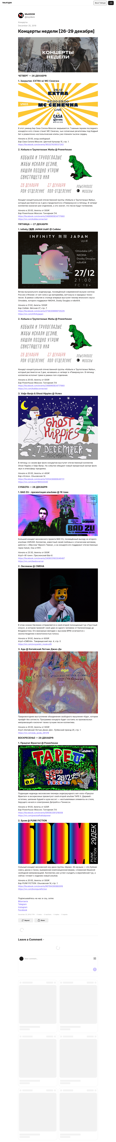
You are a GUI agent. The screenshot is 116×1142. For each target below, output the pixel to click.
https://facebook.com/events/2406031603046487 (41, 558)
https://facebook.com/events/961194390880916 (40, 886)
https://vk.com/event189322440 (33, 482)
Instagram (22, 907)
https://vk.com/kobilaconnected (32, 219)
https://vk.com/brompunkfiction (32, 889)
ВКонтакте (23, 901)
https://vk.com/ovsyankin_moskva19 (35, 644)
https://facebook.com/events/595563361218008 (40, 813)
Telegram (22, 904)
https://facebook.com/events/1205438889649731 (41, 479)
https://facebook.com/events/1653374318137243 (41, 144)
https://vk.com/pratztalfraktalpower (34, 815)
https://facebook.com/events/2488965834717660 (41, 216)
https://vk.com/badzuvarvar (31, 561)
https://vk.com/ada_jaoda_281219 (33, 733)
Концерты (23, 22)
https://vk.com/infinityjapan (30, 314)
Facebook (22, 910)
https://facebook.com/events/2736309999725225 (41, 311)
